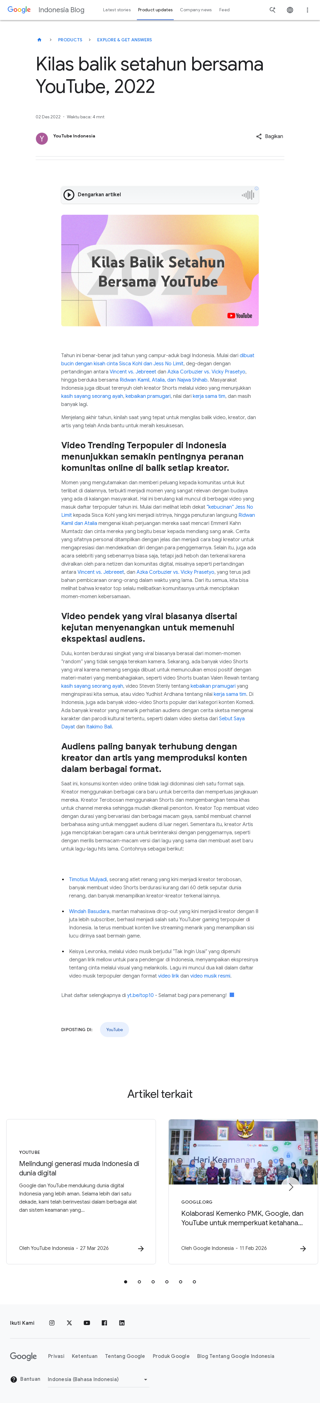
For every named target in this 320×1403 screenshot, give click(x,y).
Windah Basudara (89, 911)
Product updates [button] (155, 10)
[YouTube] (86, 1323)
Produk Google (171, 1356)
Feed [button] (224, 10)
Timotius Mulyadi (88, 879)
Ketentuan (85, 1356)
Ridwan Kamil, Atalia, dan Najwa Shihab (164, 380)
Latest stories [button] (117, 10)
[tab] (125, 1282)
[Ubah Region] (98, 1379)
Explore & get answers (124, 40)
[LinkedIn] (121, 1323)
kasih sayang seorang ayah (92, 396)
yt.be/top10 (140, 995)
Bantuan (25, 1379)
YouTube (114, 1029)
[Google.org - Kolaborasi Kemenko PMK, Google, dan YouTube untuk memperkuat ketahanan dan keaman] (242, 1191)
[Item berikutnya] (290, 1187)
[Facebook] (104, 1323)
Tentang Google (125, 1356)
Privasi (56, 1356)
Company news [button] (196, 10)
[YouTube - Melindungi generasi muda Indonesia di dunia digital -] (78, 1191)
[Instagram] (51, 1323)
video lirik (168, 976)
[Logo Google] (23, 1356)
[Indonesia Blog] (39, 39)
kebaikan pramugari (148, 396)
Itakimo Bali (99, 727)
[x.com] (69, 1323)
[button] (269, 136)
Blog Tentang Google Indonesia (235, 1356)
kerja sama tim (209, 396)
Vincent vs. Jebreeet (133, 372)
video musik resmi (210, 976)
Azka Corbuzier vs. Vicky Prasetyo (206, 372)
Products (70, 40)
